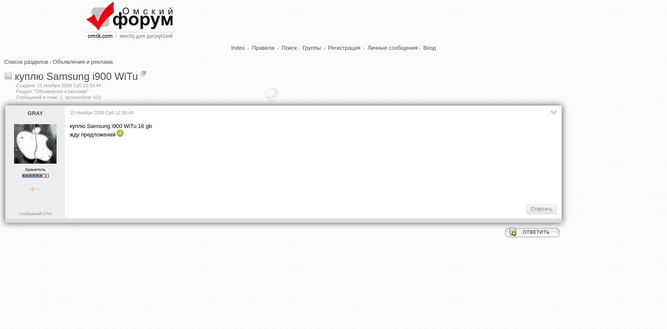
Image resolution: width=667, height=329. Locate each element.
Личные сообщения (393, 48)
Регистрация (344, 48)
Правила (263, 48)
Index (238, 48)
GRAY (35, 113)
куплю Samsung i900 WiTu (76, 76)
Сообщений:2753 (35, 213)
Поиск (289, 48)
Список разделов (26, 62)
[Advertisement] (224, 170)
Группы (311, 48)
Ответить (542, 209)
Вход (429, 48)
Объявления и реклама (83, 62)
